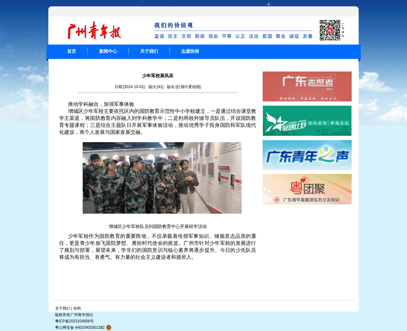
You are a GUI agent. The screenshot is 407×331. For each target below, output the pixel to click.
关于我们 (149, 51)
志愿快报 (190, 51)
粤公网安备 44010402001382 (83, 328)
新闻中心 (108, 51)
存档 (77, 308)
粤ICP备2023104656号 (74, 321)
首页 (71, 51)
